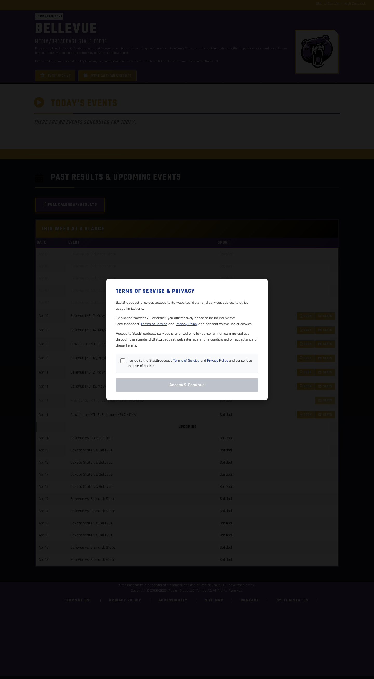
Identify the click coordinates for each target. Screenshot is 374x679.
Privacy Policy (186, 324)
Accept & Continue (187, 385)
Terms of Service (154, 324)
